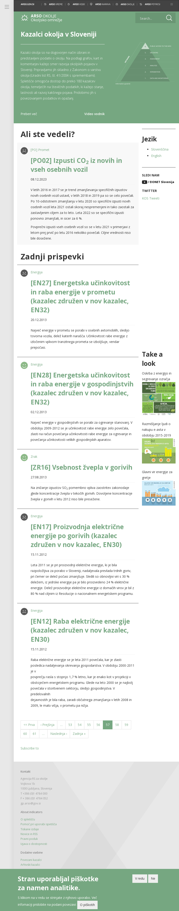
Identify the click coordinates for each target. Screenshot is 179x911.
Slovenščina (159, 149)
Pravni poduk (29, 839)
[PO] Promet (40, 150)
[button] (171, 4)
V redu (139, 879)
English (156, 156)
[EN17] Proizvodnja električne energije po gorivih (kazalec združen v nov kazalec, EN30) (77, 535)
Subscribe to (30, 748)
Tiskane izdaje (30, 829)
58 (118, 724)
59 (128, 724)
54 (81, 724)
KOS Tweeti (150, 198)
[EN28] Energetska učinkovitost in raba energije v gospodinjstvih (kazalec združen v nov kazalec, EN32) (82, 388)
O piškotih (87, 905)
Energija (37, 272)
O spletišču (28, 819)
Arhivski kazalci (30, 865)
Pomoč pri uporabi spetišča (39, 824)
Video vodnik (94, 114)
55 (90, 724)
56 (99, 724)
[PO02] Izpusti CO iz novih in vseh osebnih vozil (76, 165)
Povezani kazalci (31, 860)
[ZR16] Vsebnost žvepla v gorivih (81, 467)
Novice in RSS (29, 834)
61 (36, 733)
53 (71, 724)
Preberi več (29, 114)
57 (109, 725)
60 (26, 733)
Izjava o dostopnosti (34, 844)
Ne (153, 879)
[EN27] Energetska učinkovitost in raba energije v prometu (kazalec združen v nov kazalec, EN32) (80, 296)
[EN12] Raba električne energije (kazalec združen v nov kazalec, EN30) (80, 630)
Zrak (34, 456)
